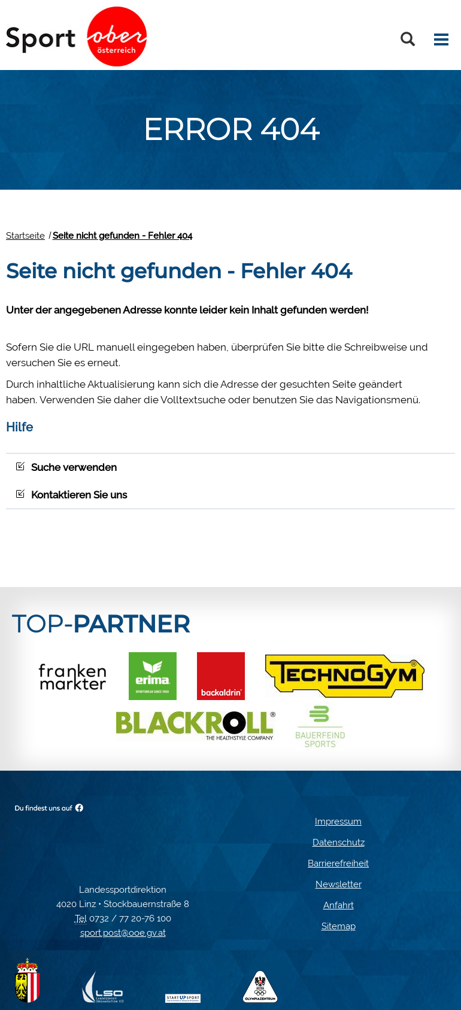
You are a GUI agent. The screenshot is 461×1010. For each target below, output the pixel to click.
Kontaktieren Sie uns (71, 495)
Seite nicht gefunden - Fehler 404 (122, 235)
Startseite (25, 235)
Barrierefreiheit (338, 863)
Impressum (338, 821)
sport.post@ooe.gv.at (123, 932)
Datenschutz (339, 842)
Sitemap (339, 926)
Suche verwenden (66, 467)
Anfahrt (338, 905)
